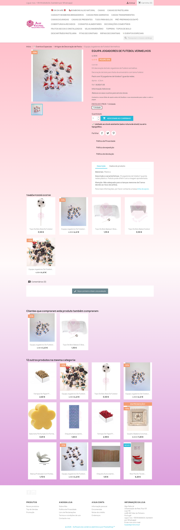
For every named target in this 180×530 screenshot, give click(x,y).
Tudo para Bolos (104, 19)
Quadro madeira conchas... (138, 434)
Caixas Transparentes (123, 15)
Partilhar (102, 133)
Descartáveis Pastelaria (63, 33)
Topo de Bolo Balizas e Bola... (106, 229)
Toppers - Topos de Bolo (118, 28)
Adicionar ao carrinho (117, 118)
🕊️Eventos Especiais (133, 33)
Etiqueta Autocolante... (74, 434)
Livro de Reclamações (67, 512)
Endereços (96, 515)
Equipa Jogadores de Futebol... (73, 229)
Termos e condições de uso (70, 515)
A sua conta (98, 502)
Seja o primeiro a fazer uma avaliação (90, 291)
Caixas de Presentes (82, 19)
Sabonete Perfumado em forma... (42, 434)
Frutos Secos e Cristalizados (66, 28)
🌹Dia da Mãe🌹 (58, 10)
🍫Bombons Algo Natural (82, 10)
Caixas (101, 10)
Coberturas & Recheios (63, 24)
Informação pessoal (99, 506)
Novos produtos (32, 506)
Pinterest (113, 133)
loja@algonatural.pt (132, 525)
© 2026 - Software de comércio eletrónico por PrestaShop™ (90, 527)
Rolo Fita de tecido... (138, 474)
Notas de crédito (98, 512)
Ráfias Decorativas (110, 33)
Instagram (34, 492)
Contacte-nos (64, 518)
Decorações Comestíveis (117, 24)
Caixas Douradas (60, 19)
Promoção (30, 512)
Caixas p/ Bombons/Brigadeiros (67, 15)
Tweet (107, 133)
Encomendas (97, 509)
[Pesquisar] (138, 38)
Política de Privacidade (67, 509)
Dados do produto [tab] (117, 166)
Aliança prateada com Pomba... (42, 474)
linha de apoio (143, 189)
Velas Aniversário (94, 28)
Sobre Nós (63, 506)
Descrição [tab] (101, 166)
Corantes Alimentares (90, 24)
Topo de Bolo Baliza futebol (139, 229)
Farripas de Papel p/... (42, 394)
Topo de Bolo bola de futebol (41, 229)
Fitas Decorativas (88, 33)
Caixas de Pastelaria (118, 10)
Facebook (29, 492)
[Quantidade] (94, 118)
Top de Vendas (32, 509)
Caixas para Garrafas (97, 15)
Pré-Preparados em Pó (126, 19)
